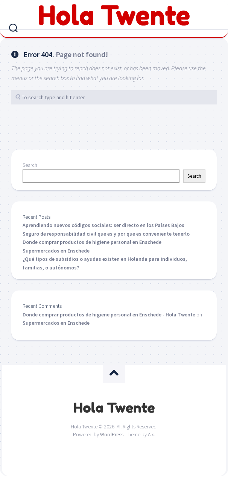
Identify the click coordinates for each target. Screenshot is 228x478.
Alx (151, 434)
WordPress (111, 434)
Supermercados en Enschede (56, 250)
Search (30, 165)
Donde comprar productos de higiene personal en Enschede (92, 242)
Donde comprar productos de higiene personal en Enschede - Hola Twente (109, 314)
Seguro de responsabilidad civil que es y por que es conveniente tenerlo (106, 233)
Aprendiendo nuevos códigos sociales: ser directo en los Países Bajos (103, 225)
